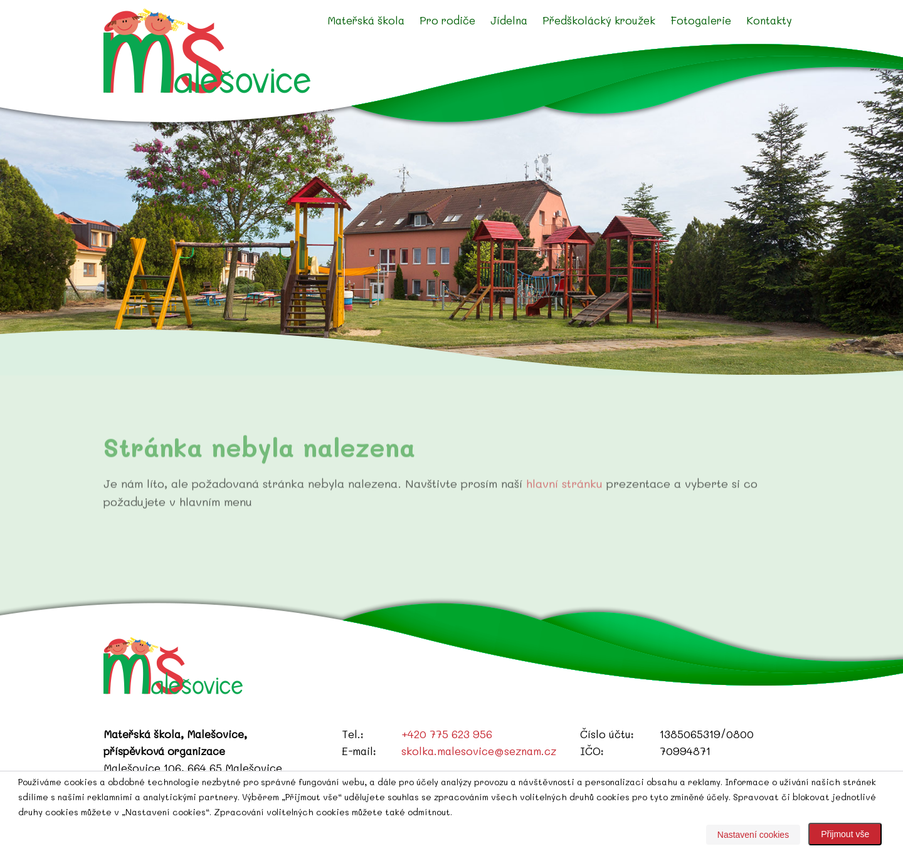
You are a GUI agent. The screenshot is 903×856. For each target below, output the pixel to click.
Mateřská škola (365, 20)
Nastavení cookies (753, 835)
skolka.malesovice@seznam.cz (478, 751)
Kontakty (769, 20)
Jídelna (508, 20)
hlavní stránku (564, 495)
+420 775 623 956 (446, 734)
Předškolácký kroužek (598, 20)
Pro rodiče (447, 20)
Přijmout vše (845, 834)
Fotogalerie (700, 20)
